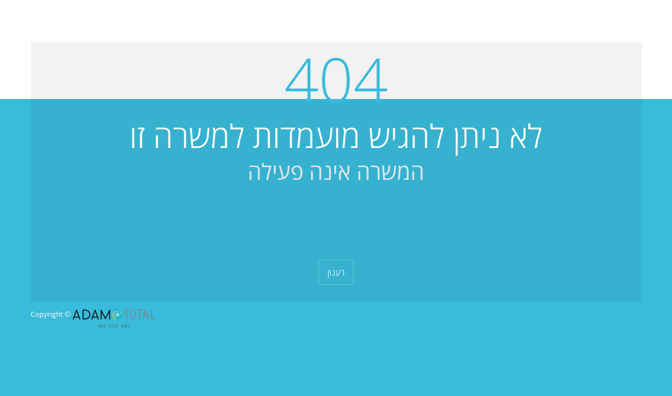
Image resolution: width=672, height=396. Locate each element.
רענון (336, 272)
